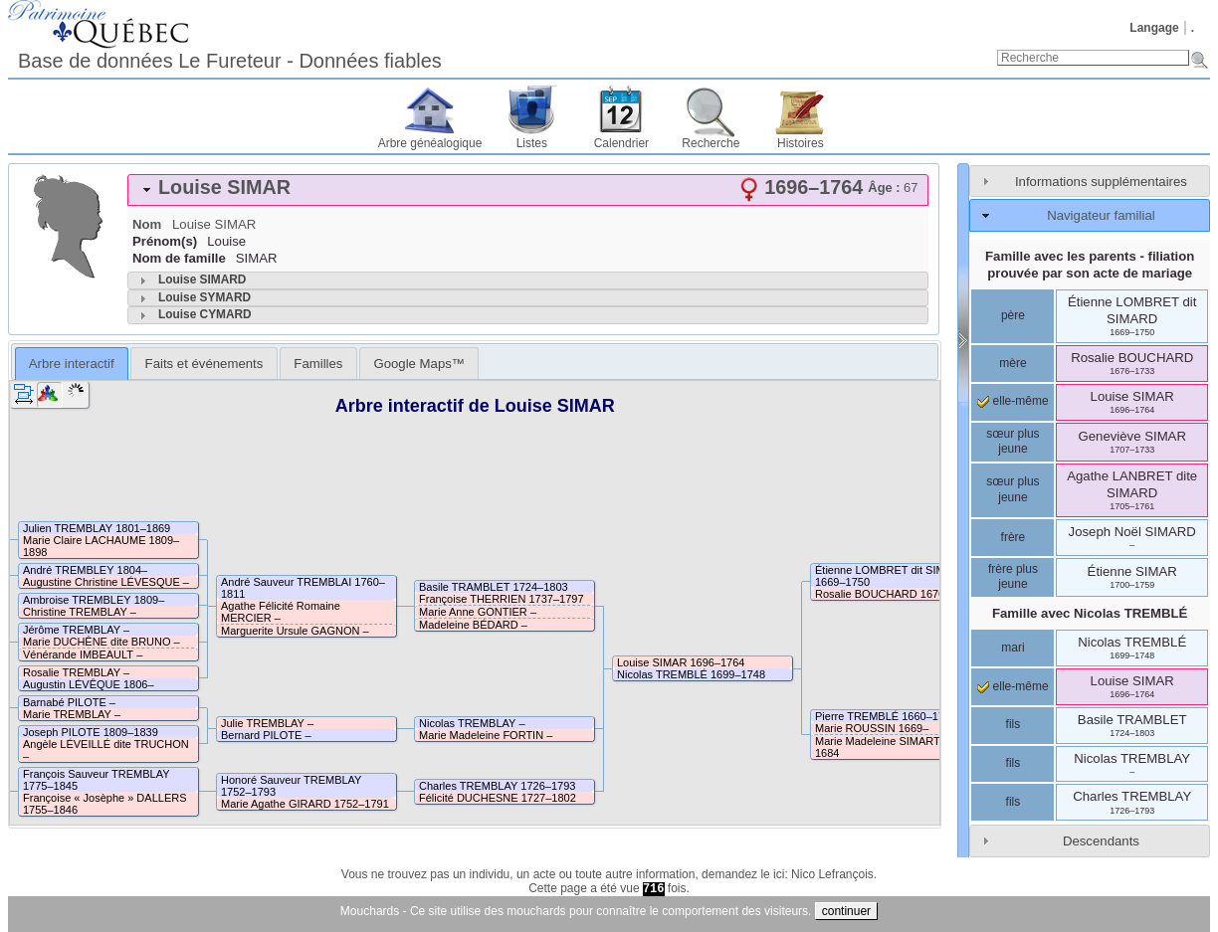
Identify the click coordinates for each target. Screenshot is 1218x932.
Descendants (1101, 841)
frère (1013, 537)
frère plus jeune (1013, 577)
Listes (531, 143)
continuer (846, 911)
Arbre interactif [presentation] (71, 363)
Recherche (710, 143)
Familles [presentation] (318, 363)
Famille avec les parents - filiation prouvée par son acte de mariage (1089, 264)
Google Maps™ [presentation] (419, 363)
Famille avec (1089, 613)
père (1013, 315)
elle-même (1012, 401)
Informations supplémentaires (1101, 181)
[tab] (527, 190)
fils (1013, 724)
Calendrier (621, 143)
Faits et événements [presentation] (204, 363)
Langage (1153, 28)
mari (1012, 647)
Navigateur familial (1100, 215)
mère (1012, 363)
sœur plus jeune (1012, 442)
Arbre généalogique (430, 143)
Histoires (800, 143)
